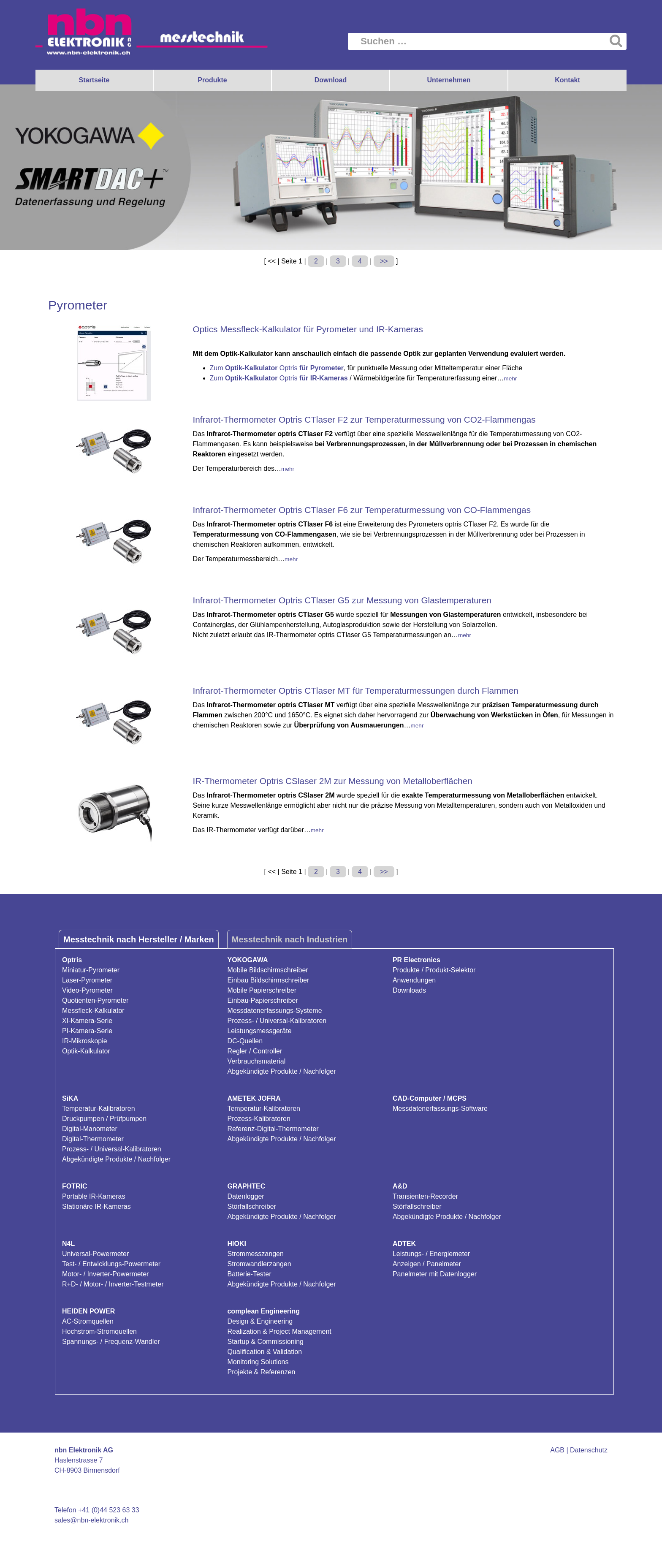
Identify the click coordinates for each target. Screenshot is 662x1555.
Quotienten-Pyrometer (95, 1000)
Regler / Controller (254, 1051)
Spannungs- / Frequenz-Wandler (111, 1341)
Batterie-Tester (249, 1274)
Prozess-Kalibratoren (258, 1118)
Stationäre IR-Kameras (96, 1206)
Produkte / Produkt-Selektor (434, 970)
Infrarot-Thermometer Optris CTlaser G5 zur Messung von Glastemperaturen (342, 600)
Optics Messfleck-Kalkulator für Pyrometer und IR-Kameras (308, 329)
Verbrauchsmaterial (256, 1061)
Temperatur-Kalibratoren (98, 1108)
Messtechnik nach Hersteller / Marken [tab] (138, 939)
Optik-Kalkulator (86, 1051)
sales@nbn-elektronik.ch (91, 1520)
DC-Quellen (245, 1041)
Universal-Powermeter (95, 1253)
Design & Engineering (260, 1321)
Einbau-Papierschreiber (262, 1000)
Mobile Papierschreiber (261, 990)
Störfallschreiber (251, 1206)
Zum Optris (277, 368)
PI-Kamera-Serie (87, 1030)
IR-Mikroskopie (84, 1041)
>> (384, 261)
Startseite (94, 80)
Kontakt (567, 80)
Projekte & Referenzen (261, 1372)
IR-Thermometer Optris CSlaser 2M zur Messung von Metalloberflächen (332, 781)
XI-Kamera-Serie (87, 1020)
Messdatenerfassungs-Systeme (274, 1010)
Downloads (409, 990)
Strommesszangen (255, 1253)
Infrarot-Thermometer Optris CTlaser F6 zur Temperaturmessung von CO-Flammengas (362, 510)
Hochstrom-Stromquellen (99, 1331)
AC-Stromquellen (88, 1321)
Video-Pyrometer (87, 990)
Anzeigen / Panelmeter (427, 1263)
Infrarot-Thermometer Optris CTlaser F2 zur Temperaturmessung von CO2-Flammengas (364, 419)
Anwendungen (414, 980)
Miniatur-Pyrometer (90, 970)
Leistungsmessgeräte (259, 1030)
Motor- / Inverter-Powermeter (105, 1274)
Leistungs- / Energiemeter (431, 1253)
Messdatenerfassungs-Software (440, 1108)
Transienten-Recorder (425, 1196)
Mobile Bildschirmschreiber (267, 970)
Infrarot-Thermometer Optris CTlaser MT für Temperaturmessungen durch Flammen (355, 690)
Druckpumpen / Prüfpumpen (104, 1118)
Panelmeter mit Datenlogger (435, 1274)
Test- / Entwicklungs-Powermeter (111, 1263)
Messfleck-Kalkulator (93, 1010)
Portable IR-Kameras (93, 1196)
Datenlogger (245, 1196)
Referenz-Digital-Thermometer (272, 1128)
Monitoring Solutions (257, 1361)
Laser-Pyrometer (87, 980)
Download (331, 80)
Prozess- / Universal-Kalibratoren (276, 1020)
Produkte (212, 80)
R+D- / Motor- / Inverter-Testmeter (113, 1284)
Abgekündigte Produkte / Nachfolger (281, 1071)
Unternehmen (448, 80)
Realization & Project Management (279, 1331)
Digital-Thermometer (93, 1139)
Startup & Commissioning (265, 1341)
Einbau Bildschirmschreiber (268, 980)
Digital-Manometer (89, 1128)
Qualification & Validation (264, 1351)
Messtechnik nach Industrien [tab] (290, 939)
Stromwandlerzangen (259, 1263)
